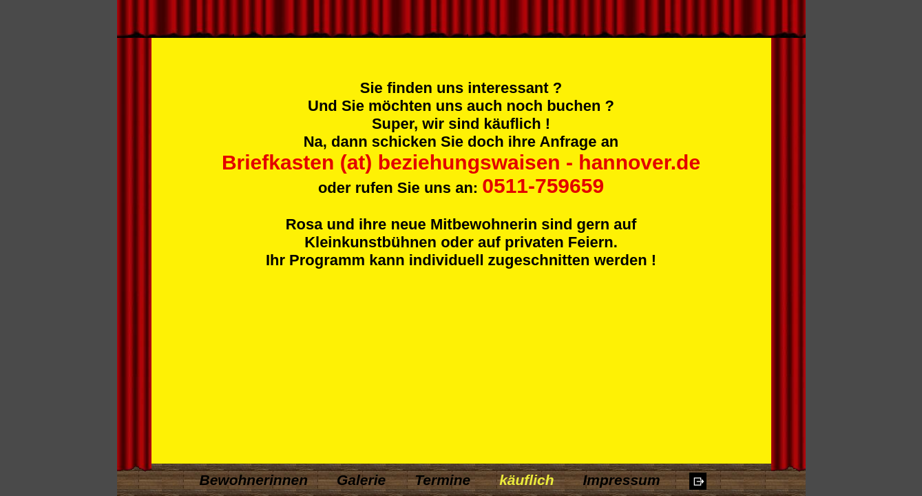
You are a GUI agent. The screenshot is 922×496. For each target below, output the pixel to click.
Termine (442, 480)
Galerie (361, 480)
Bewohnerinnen (254, 480)
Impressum (621, 480)
